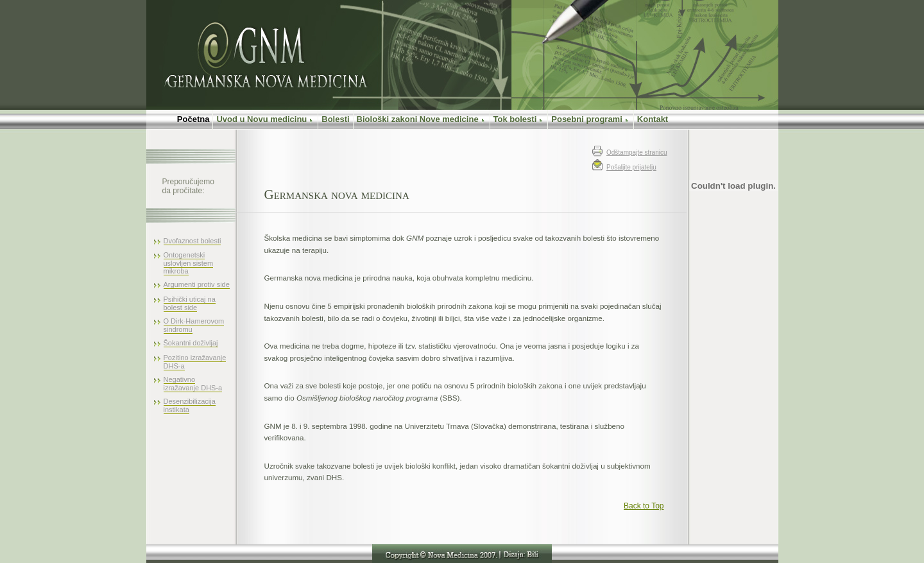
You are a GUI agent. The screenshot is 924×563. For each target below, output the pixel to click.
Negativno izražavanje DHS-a (193, 384)
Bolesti (335, 119)
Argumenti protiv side (197, 284)
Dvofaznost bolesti (192, 241)
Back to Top (643, 505)
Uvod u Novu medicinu (265, 119)
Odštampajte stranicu (636, 152)
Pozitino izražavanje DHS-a (195, 362)
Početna (180, 119)
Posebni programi (590, 119)
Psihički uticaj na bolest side (190, 303)
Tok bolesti (519, 119)
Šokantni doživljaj (191, 343)
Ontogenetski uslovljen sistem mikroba (189, 263)
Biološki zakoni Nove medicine (421, 119)
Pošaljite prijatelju (631, 167)
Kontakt (652, 119)
